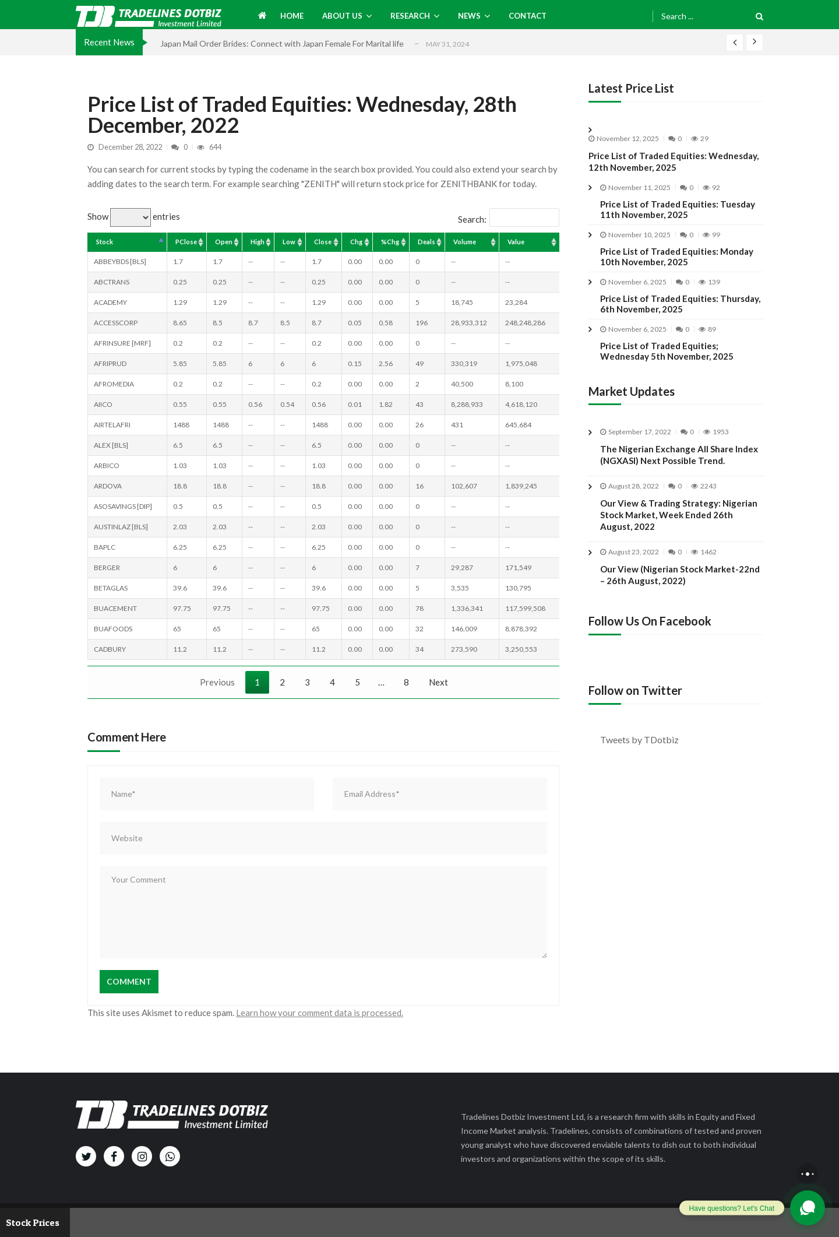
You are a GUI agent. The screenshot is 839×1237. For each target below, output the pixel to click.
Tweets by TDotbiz (639, 739)
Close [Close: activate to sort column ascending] (323, 241)
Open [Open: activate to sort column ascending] (223, 241)
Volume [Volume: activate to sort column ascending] (464, 241)
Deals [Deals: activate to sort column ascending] (426, 241)
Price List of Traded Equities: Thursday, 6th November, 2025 (680, 303)
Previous (217, 682)
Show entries (133, 216)
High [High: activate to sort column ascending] (258, 241)
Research (410, 15)
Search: (508, 219)
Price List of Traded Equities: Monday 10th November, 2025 (676, 256)
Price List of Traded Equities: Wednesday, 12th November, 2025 (673, 161)
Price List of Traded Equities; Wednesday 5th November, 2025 (667, 350)
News (469, 15)
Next (438, 682)
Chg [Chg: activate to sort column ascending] (356, 241)
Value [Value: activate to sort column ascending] (515, 241)
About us (342, 15)
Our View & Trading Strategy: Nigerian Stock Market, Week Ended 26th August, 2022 (678, 524)
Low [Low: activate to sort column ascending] (289, 241)
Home (292, 15)
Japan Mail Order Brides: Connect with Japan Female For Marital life (282, 43)
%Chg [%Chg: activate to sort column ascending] (390, 241)
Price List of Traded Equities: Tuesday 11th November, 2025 (677, 209)
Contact (528, 15)
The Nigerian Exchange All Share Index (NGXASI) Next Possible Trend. (679, 464)
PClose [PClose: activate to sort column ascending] (186, 241)
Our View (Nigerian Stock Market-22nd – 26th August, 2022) (680, 584)
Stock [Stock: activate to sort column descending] (104, 241)
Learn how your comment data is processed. (319, 1012)
